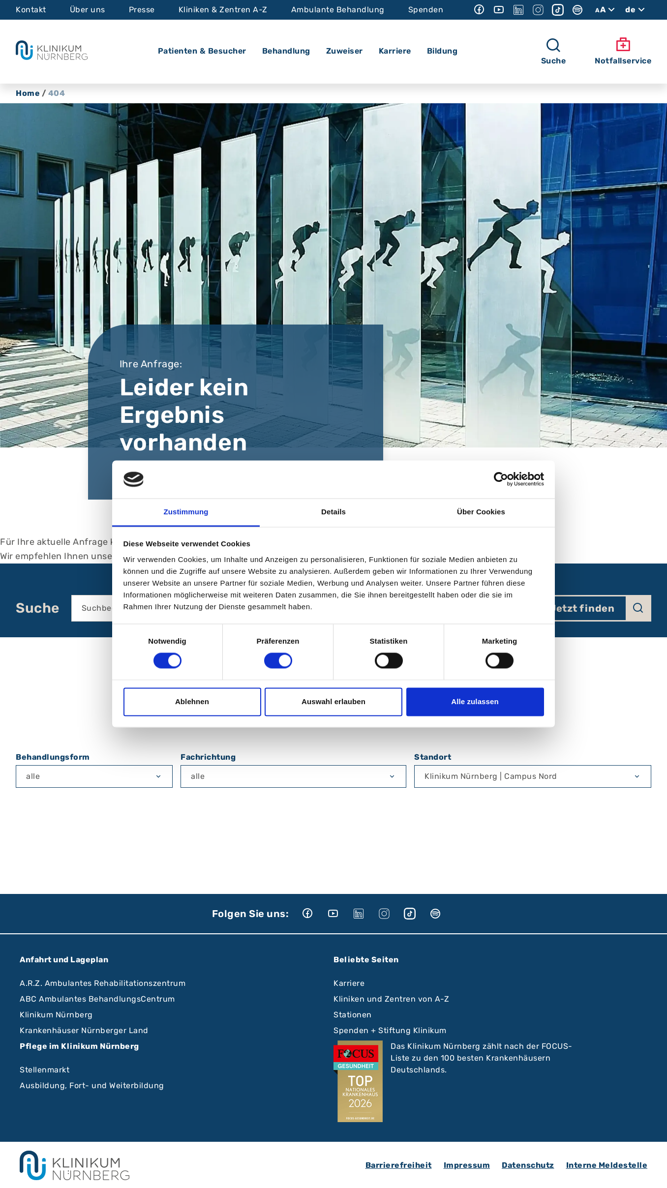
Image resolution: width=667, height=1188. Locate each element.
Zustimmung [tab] (186, 511)
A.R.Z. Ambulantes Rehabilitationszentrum (102, 983)
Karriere (349, 983)
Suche (38, 608)
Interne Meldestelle (607, 1165)
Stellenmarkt (44, 1069)
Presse (142, 9)
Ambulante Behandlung (338, 9)
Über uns (87, 9)
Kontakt (31, 9)
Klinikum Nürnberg (56, 1014)
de (636, 10)
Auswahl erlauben (333, 701)
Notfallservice (623, 51)
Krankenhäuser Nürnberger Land (84, 1030)
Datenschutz (528, 1165)
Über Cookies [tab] (481, 511)
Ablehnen (192, 701)
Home (28, 93)
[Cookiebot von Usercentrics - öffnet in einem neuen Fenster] (501, 479)
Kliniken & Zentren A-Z (223, 9)
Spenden (426, 9)
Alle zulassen (474, 701)
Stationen (353, 1014)
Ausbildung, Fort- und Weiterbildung (92, 1085)
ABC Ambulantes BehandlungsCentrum (97, 999)
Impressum (467, 1165)
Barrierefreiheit (398, 1165)
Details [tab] (333, 511)
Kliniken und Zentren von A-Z (391, 999)
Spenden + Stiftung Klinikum (390, 1030)
